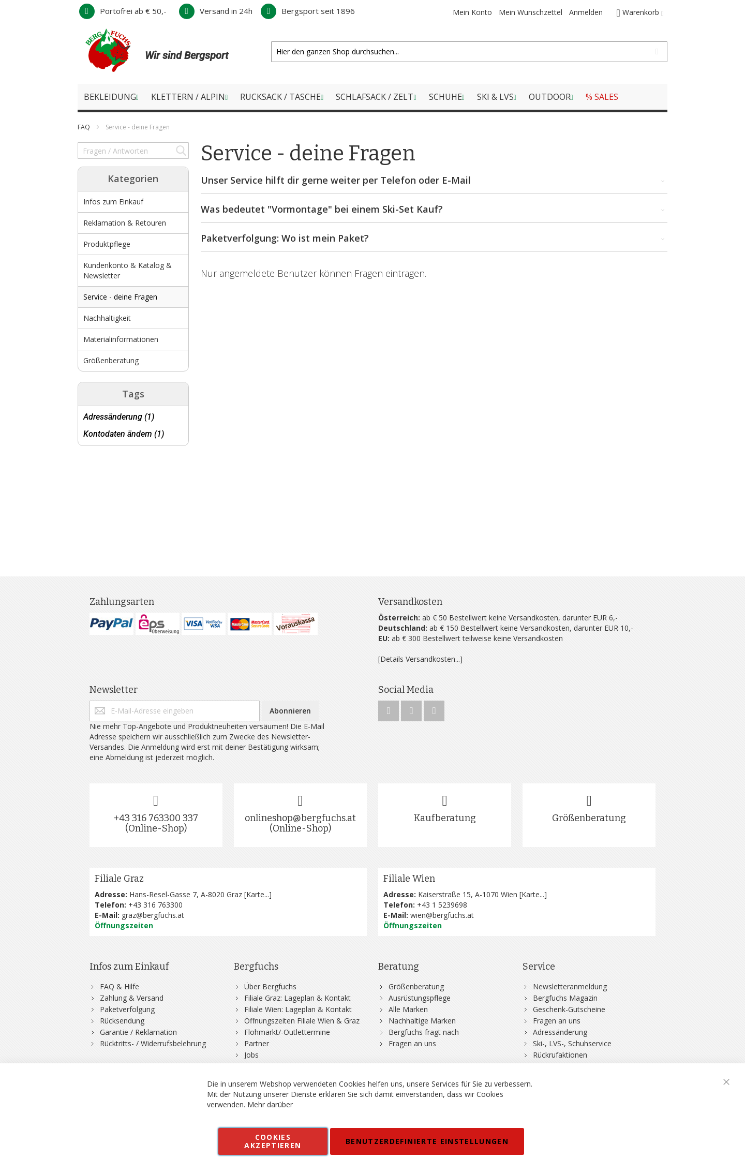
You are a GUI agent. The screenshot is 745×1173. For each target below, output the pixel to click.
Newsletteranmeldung (570, 986)
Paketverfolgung (127, 1009)
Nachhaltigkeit (107, 318)
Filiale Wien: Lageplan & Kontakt (298, 1009)
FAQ (85, 127)
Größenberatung (111, 360)
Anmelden (586, 12)
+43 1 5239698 (442, 905)
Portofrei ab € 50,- (123, 11)
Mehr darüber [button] (270, 1104)
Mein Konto (472, 12)
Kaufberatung (445, 818)
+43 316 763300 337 (155, 818)
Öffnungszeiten (124, 925)
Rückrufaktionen (560, 1055)
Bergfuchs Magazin (565, 998)
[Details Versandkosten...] (420, 659)
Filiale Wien (409, 878)
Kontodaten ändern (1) (123, 434)
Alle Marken (408, 1009)
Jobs (251, 1055)
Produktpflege (106, 244)
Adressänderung (560, 1032)
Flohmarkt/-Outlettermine (287, 1032)
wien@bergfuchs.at (442, 915)
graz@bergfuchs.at (153, 915)
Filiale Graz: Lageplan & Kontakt (297, 998)
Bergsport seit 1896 (308, 11)
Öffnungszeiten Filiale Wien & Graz (302, 1021)
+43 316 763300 (155, 905)
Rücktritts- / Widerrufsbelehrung (153, 1043)
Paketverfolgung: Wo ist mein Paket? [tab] (434, 238)
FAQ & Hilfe (119, 986)
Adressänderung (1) (118, 417)
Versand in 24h (215, 11)
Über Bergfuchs (270, 986)
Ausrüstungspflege (420, 998)
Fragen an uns (412, 1043)
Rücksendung (122, 1021)
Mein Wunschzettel (530, 12)
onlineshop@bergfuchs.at (300, 818)
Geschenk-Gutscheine (569, 1009)
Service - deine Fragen (120, 297)
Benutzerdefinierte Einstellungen (427, 1141)
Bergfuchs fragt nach (424, 1032)
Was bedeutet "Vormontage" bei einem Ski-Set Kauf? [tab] (434, 209)
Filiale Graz (119, 878)
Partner (256, 1043)
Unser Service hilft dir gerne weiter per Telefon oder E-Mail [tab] (434, 180)
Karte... (257, 894)
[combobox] (469, 51)
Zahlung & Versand (131, 998)
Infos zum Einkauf (113, 201)
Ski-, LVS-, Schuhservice (572, 1043)
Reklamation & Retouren (124, 223)
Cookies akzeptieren (272, 1141)
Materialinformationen (120, 339)
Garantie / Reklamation (138, 1032)
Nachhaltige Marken (422, 1021)
